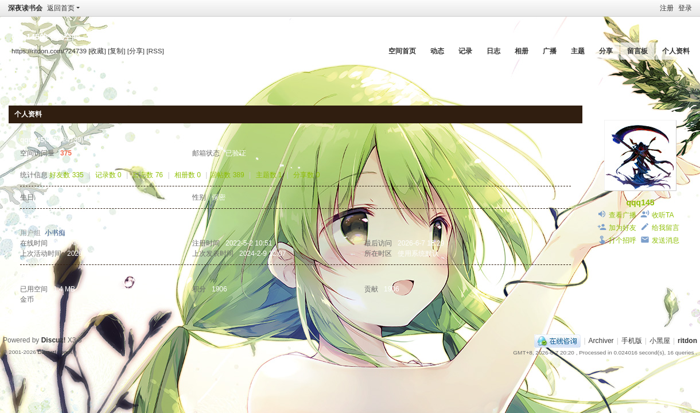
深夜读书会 (25, 8)
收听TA (663, 215)
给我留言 (665, 228)
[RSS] (155, 50)
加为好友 (622, 228)
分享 (606, 51)
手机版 (631, 341)
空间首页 (402, 51)
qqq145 (640, 202)
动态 (437, 51)
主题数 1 (269, 175)
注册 (667, 8)
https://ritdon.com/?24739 (49, 50)
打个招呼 (622, 240)
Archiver (601, 341)
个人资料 (676, 51)
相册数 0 (187, 175)
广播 (550, 51)
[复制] (116, 50)
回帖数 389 (227, 175)
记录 (465, 51)
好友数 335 (66, 175)
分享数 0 (306, 175)
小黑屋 (660, 341)
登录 (685, 8)
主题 (578, 51)
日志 (493, 51)
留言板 (637, 51)
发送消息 (665, 240)
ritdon (687, 341)
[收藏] (97, 50)
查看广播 (622, 215)
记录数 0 (108, 175)
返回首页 (61, 8)
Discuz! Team (54, 352)
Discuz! (53, 340)
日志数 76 (148, 175)
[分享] (136, 50)
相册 (521, 51)
